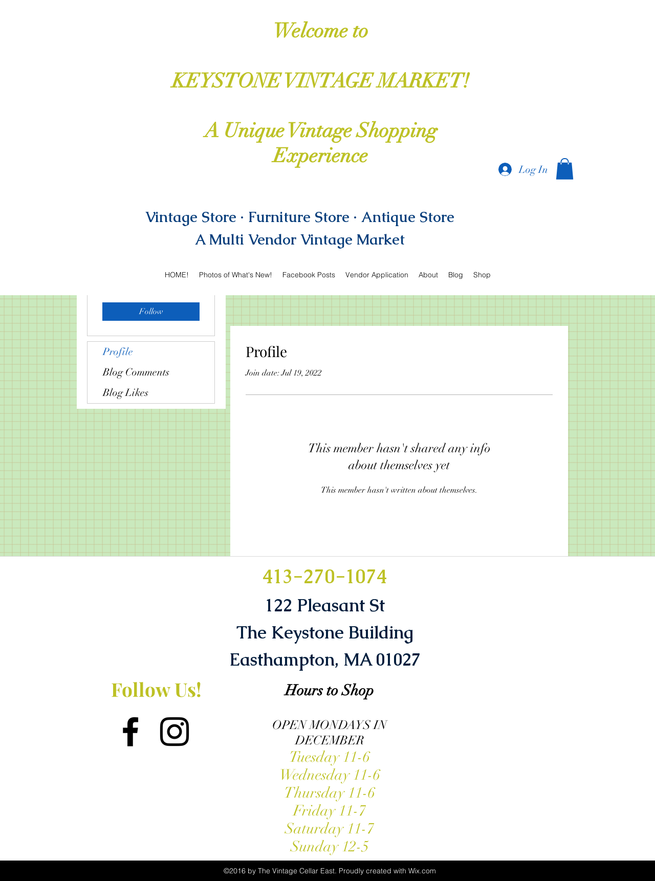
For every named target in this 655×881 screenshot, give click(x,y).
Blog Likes (125, 392)
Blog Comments (136, 372)
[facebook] (130, 731)
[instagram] (174, 731)
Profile (118, 351)
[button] (565, 169)
